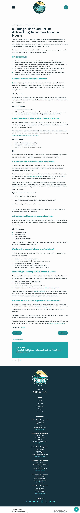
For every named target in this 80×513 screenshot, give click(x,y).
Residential (40, 406)
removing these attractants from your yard (25, 135)
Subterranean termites (35, 176)
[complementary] (69, 504)
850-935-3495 (39, 476)
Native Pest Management (43, 307)
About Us (40, 403)
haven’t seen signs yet (52, 288)
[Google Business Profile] (30, 501)
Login (40, 409)
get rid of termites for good (56, 323)
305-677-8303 (40, 488)
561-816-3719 (40, 435)
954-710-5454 (40, 449)
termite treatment (39, 291)
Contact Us (40, 412)
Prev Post (17, 333)
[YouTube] (34, 501)
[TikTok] (38, 501)
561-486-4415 (40, 392)
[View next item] (20, 360)
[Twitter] (46, 501)
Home (40, 400)
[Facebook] (26, 501)
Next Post (63, 333)
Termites (14, 83)
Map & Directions (40, 429)
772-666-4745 (40, 463)
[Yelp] (54, 501)
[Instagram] (42, 501)
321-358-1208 (40, 422)
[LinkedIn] (50, 501)
